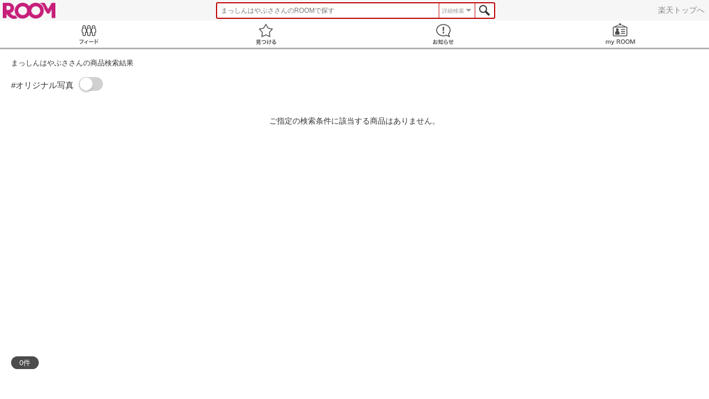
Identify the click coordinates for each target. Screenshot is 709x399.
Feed (88, 34)
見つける (265, 34)
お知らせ (443, 34)
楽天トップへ (681, 10)
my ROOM (620, 34)
